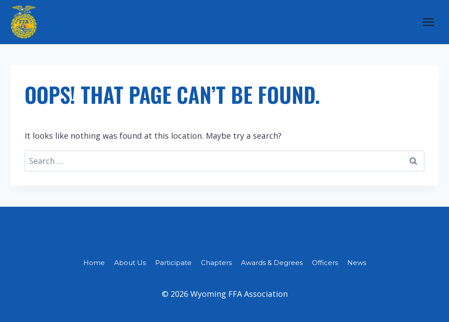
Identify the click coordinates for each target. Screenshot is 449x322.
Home (94, 262)
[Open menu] (428, 22)
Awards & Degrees (272, 262)
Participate (173, 262)
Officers (325, 262)
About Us (130, 262)
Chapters (216, 262)
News (356, 262)
